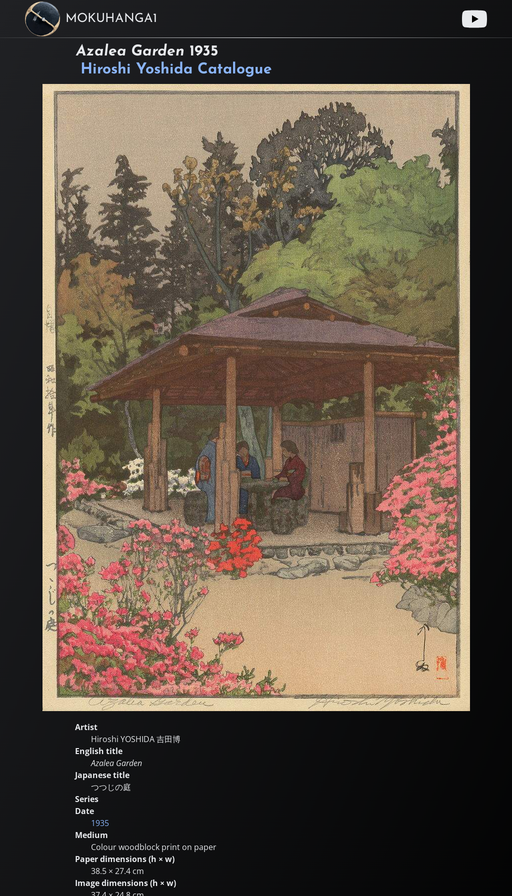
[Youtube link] (474, 18)
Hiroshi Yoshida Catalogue (176, 69)
